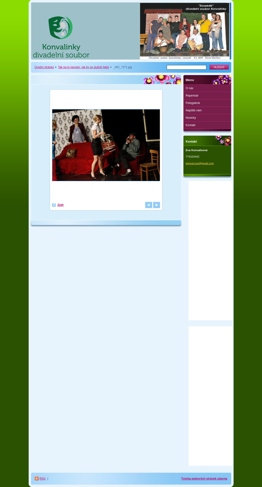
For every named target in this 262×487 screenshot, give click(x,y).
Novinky (191, 117)
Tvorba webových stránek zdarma (204, 478)
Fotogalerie (193, 103)
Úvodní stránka (44, 67)
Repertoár (192, 95)
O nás (189, 88)
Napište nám (194, 110)
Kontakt (191, 125)
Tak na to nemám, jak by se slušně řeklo (83, 67)
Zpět (61, 205)
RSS (43, 478)
